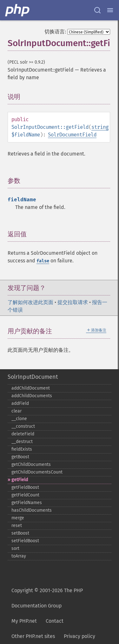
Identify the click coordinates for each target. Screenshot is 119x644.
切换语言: (55, 32)
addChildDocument (30, 388)
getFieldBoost (25, 487)
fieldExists (21, 449)
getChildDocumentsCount (37, 472)
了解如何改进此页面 (30, 302)
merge (17, 518)
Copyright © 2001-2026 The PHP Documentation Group (47, 598)
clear (16, 411)
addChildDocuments (31, 395)
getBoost (20, 457)
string (100, 127)
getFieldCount (25, 495)
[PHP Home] (17, 10)
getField (19, 479)
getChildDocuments (31, 464)
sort (15, 548)
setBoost (20, 533)
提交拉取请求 (72, 302)
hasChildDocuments (31, 510)
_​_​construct (23, 426)
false (42, 261)
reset (16, 525)
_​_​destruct (22, 441)
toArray (18, 556)
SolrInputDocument (33, 376)
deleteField (22, 434)
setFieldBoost (25, 541)
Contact (54, 621)
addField (20, 403)
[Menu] (110, 10)
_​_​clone (19, 418)
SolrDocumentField (72, 135)
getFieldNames (26, 502)
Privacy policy (79, 636)
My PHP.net (24, 621)
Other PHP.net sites (33, 636)
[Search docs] (97, 10)
